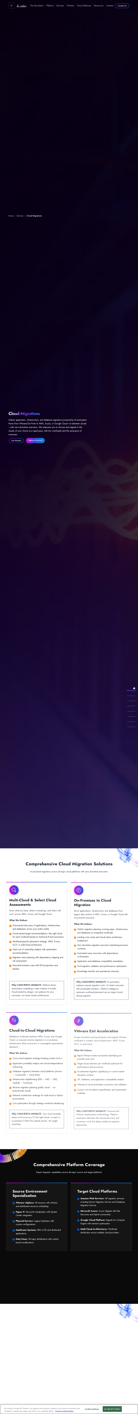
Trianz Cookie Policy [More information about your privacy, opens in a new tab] (64, 1411)
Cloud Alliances (84, 5)
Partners (70, 5)
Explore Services (35, 442)
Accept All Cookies (112, 1409)
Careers (109, 5)
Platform (50, 5)
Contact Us (122, 5)
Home (10, 215)
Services (60, 5)
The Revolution (37, 5)
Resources (99, 5)
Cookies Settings (92, 1409)
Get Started (16, 442)
